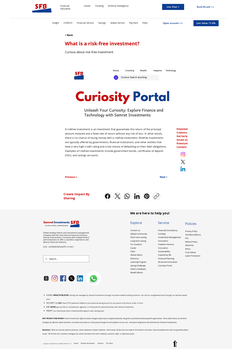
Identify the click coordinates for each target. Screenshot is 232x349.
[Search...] (66, 259)
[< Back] (75, 35)
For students (136, 244)
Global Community (138, 233)
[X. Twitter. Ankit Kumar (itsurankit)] (183, 162)
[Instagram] (55, 278)
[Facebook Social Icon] (63, 278)
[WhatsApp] (127, 196)
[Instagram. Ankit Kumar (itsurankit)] (183, 154)
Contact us (135, 230)
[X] (72, 278)
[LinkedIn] (137, 196)
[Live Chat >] (173, 7)
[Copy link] (156, 196)
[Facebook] (107, 196)
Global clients (136, 255)
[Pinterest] (146, 196)
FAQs (132, 251)
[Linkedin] (183, 169)
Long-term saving (138, 240)
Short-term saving (138, 237)
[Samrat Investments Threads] (46, 278)
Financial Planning (166, 258)
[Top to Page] (175, 343)
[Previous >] (75, 177)
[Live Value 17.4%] (206, 23)
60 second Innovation (168, 262)
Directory (134, 258)
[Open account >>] (173, 23)
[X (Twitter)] (117, 196)
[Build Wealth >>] (205, 7)
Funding (161, 233)
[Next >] (159, 177)
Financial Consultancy (168, 230)
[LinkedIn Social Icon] (80, 278)
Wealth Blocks (136, 272)
